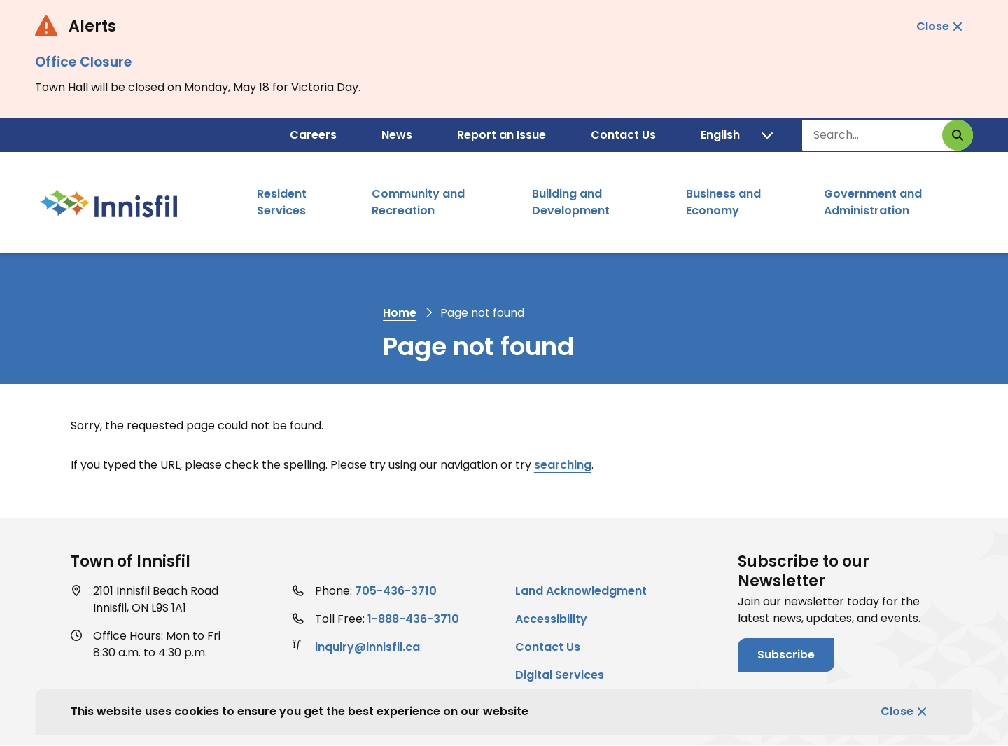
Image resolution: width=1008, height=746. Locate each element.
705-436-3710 (396, 591)
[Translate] (737, 135)
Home (399, 313)
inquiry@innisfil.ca (367, 647)
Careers (313, 135)
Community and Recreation (418, 202)
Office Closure (83, 62)
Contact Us (623, 135)
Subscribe (786, 655)
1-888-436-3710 (413, 619)
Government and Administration (873, 202)
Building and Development (571, 202)
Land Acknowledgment (581, 591)
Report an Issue (501, 135)
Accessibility (551, 619)
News (397, 135)
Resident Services (282, 202)
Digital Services (559, 675)
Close (897, 711)
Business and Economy (723, 202)
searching (563, 465)
